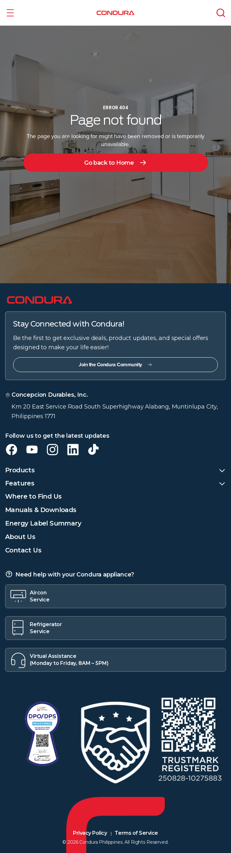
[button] (10, 13)
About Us (20, 537)
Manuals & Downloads (40, 510)
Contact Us (23, 550)
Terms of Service (136, 833)
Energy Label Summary (43, 523)
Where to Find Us (33, 496)
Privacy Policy (90, 833)
